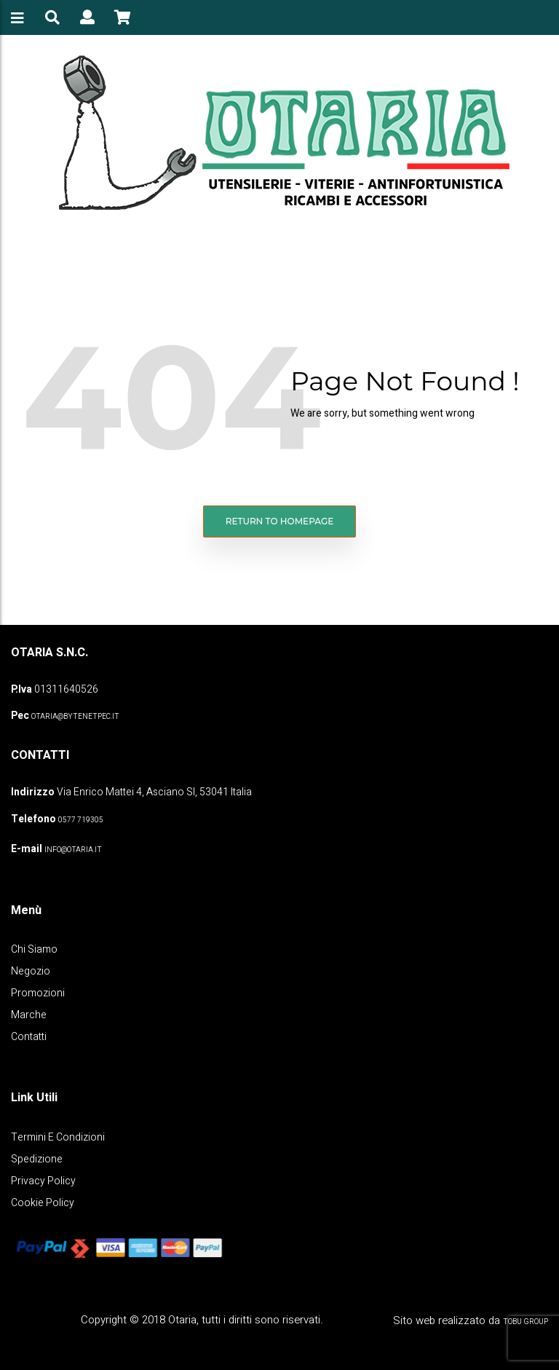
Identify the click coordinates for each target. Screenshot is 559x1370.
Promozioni (38, 993)
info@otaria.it (73, 850)
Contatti (29, 1036)
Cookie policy (42, 1202)
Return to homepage (280, 521)
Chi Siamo (34, 949)
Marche (29, 1015)
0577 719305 (80, 820)
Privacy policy (43, 1181)
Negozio (30, 971)
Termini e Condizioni (58, 1137)
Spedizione (37, 1159)
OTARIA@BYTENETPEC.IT (75, 717)
